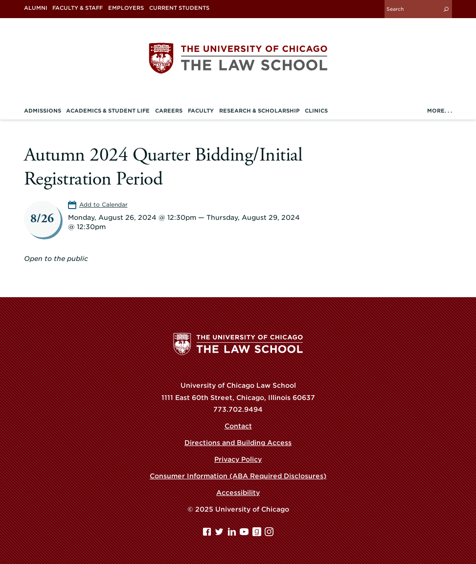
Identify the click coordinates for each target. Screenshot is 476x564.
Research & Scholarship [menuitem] (259, 111)
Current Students (179, 8)
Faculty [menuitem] (201, 111)
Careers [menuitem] (168, 111)
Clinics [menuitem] (316, 111)
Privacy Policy (238, 459)
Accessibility (238, 492)
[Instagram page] (269, 533)
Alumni (35, 8)
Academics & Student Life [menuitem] (108, 111)
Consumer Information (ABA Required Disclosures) (238, 476)
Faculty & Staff (77, 8)
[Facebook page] (208, 533)
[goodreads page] (257, 533)
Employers (126, 8)
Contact (238, 426)
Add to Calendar (103, 204)
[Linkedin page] (232, 533)
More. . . (439, 111)
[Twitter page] (220, 533)
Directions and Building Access (238, 442)
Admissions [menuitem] (42, 111)
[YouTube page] (245, 533)
